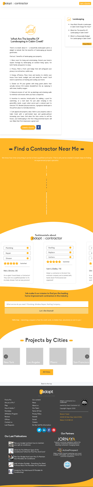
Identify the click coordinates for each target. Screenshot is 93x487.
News (34, 403)
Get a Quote (85, 3)
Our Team (35, 408)
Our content (36, 400)
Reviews (7, 417)
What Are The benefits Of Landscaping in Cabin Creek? (79, 31)
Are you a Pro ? (10, 403)
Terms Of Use (36, 411)
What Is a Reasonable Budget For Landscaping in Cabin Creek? (80, 37)
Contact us (8, 422)
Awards (34, 417)
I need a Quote (28, 127)
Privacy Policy (36, 414)
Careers (35, 422)
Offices (7, 419)
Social (34, 419)
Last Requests (9, 425)
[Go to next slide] (87, 356)
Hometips (8, 411)
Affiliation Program (11, 414)
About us (35, 405)
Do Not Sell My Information (41, 425)
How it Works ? (10, 408)
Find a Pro (8, 400)
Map (6, 405)
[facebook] (38, 127)
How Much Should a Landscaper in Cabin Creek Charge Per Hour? (80, 25)
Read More (87, 44)
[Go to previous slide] (6, 356)
